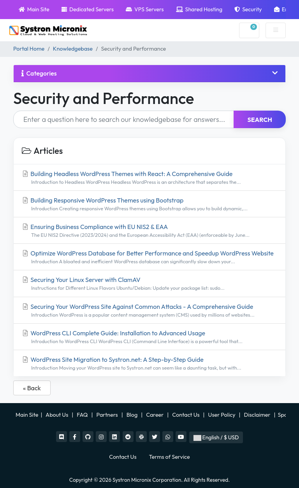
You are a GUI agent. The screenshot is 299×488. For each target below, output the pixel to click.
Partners (107, 414)
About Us (57, 414)
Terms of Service (169, 456)
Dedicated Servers (88, 9)
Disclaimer (258, 414)
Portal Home (28, 48)
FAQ (82, 414)
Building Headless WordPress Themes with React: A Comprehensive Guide (149, 178)
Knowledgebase (73, 48)
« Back (32, 388)
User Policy (222, 414)
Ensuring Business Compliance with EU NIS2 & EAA (149, 231)
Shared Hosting (199, 9)
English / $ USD (216, 437)
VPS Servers (145, 9)
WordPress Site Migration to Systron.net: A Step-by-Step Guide (149, 364)
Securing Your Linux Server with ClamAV (149, 284)
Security (248, 9)
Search (259, 119)
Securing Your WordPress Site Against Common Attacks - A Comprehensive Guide (149, 311)
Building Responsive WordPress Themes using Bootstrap (149, 204)
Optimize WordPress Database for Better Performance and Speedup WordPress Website (149, 257)
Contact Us (186, 414)
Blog (132, 414)
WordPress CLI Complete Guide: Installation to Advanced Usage (149, 337)
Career (155, 414)
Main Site (34, 9)
